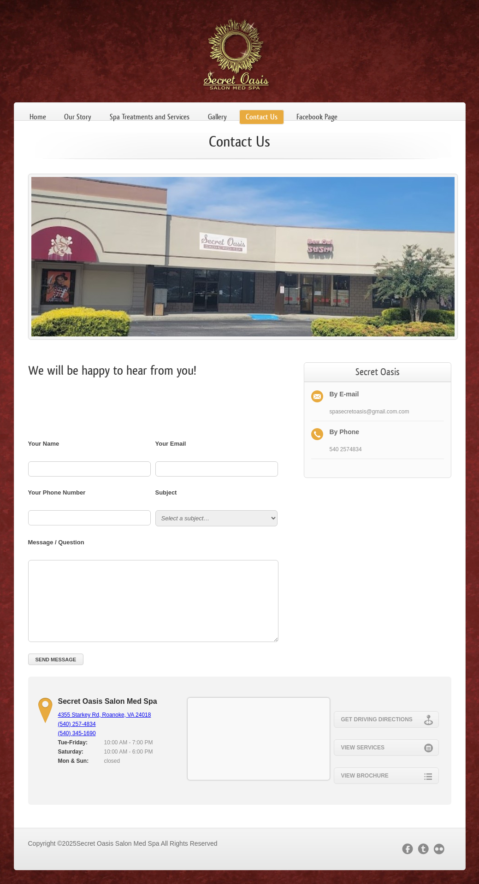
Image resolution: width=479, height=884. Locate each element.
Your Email (170, 443)
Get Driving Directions (387, 719)
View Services (387, 747)
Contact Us (262, 117)
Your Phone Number (57, 492)
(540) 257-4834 (77, 724)
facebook (407, 849)
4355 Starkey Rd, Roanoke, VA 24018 (104, 715)
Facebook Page (316, 117)
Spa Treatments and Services (149, 117)
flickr (441, 849)
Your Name (43, 443)
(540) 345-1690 (77, 733)
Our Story (77, 117)
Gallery (217, 117)
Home (38, 117)
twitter (423, 849)
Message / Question (56, 542)
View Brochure (387, 775)
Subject (166, 492)
